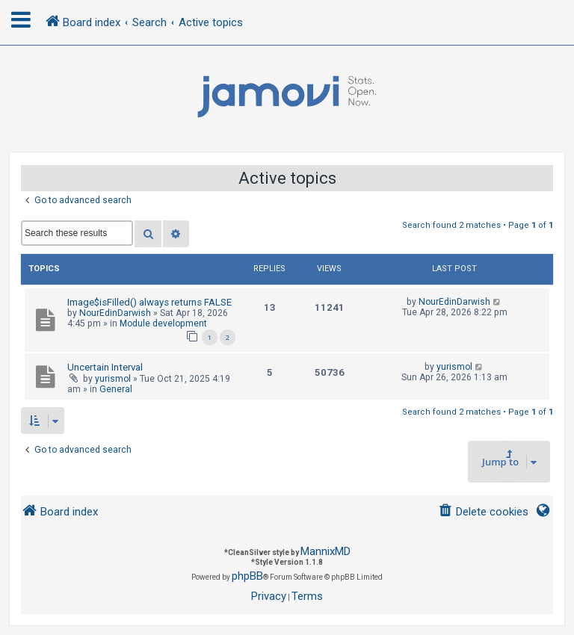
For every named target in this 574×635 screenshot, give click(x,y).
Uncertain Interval (105, 367)
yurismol (113, 379)
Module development (163, 323)
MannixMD (325, 551)
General (115, 389)
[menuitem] (483, 512)
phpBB (247, 576)
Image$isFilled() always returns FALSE (149, 302)
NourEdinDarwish (115, 313)
